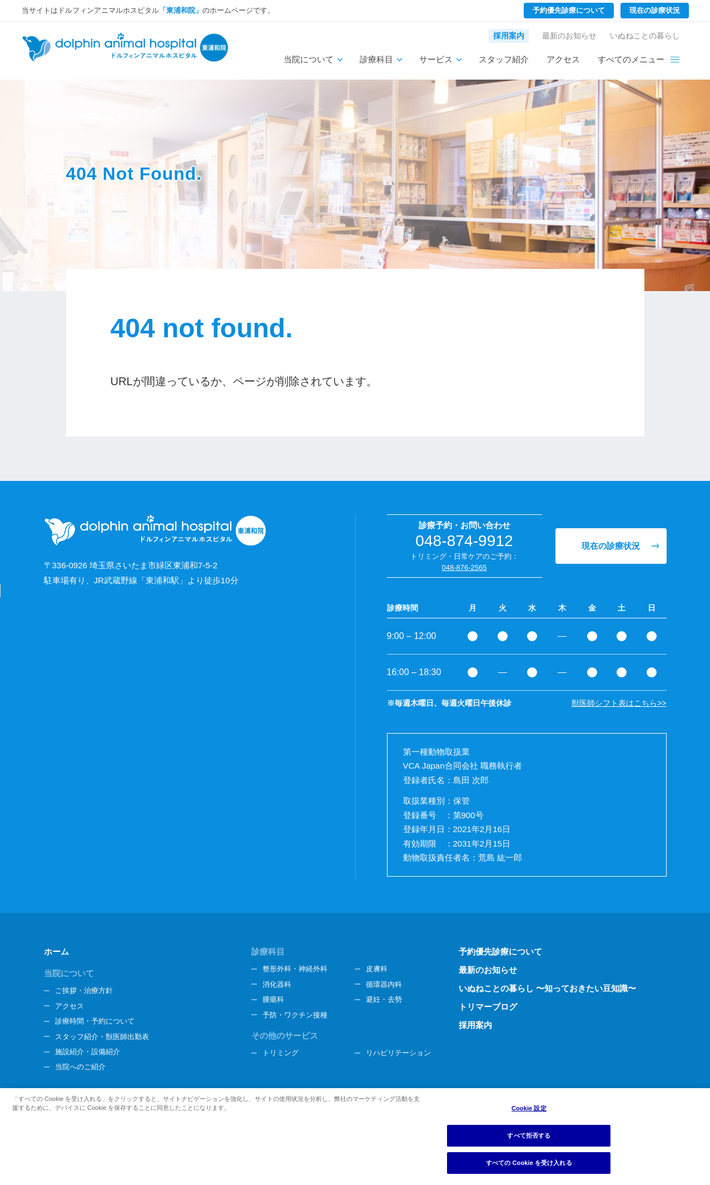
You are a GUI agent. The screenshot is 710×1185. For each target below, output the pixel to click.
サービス (436, 59)
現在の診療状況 (654, 10)
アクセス (563, 59)
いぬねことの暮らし (645, 35)
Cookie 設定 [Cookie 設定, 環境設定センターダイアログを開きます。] (529, 1108)
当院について (309, 59)
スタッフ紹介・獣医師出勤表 (102, 1036)
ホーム (56, 951)
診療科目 (376, 59)
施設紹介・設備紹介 (87, 1052)
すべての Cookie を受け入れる (529, 1162)
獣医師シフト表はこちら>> (619, 703)
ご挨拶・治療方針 (84, 990)
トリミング (280, 1053)
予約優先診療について (569, 10)
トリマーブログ (488, 1006)
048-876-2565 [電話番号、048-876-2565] (464, 567)
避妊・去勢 (384, 999)
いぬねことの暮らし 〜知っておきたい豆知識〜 (547, 988)
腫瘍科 (273, 999)
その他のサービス (284, 1035)
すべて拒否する (528, 1135)
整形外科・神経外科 (294, 969)
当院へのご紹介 (80, 1067)
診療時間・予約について (95, 1021)
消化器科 (276, 984)
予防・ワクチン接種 (294, 1015)
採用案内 (508, 35)
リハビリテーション (398, 1053)
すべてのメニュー (631, 59)
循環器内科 (384, 984)
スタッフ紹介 (504, 59)
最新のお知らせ (569, 35)
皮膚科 (377, 969)
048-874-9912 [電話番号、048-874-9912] (464, 540)
